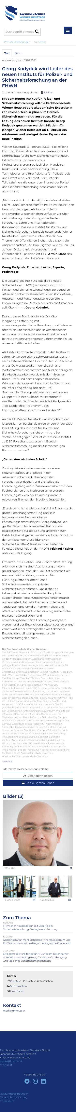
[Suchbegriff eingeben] (22, 32)
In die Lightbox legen (38, 782)
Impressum (7, 1100)
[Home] (23, 11)
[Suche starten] (37, 32)
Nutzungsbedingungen (14, 1093)
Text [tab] (7, 53)
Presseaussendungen (17, 41)
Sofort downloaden (38, 775)
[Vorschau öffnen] (38, 833)
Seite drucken (18, 986)
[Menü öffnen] (68, 30)
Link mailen (17, 991)
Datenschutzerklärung (13, 1097)
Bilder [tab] (17, 53)
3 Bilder (48, 92)
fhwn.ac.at (7, 761)
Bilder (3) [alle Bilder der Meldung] (13, 796)
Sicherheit (40, 41)
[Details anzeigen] (71, 868)
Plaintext (15, 981)
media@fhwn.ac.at (14, 1010)
